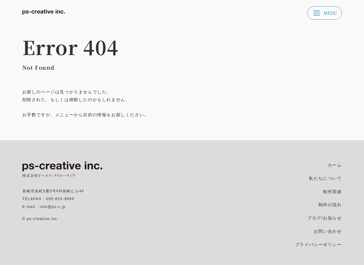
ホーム (335, 165)
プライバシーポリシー (318, 244)
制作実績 (332, 191)
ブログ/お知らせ (324, 218)
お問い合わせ (328, 231)
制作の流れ (330, 204)
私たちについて (325, 178)
